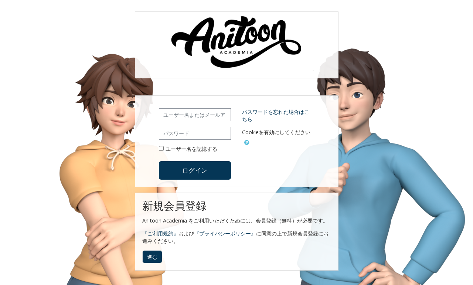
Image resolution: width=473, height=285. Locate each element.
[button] (247, 141)
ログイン (194, 170)
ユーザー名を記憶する (191, 148)
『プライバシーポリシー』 (225, 233)
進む (152, 256)
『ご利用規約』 (160, 233)
